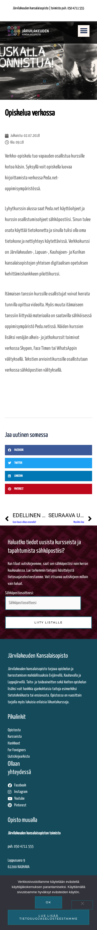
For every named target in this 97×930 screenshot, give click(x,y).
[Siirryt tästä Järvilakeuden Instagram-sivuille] (48, 792)
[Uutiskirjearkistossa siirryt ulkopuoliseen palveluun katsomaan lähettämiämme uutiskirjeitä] (48, 756)
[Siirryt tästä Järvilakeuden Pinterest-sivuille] (48, 805)
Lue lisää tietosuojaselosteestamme (48, 917)
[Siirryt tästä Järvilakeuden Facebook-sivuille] (48, 785)
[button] (83, 31)
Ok (48, 902)
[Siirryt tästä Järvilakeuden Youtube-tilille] (48, 798)
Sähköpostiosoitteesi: (43, 600)
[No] (82, 905)
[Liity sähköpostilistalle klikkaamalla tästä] (48, 622)
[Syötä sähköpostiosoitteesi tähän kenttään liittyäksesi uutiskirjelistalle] (43, 603)
